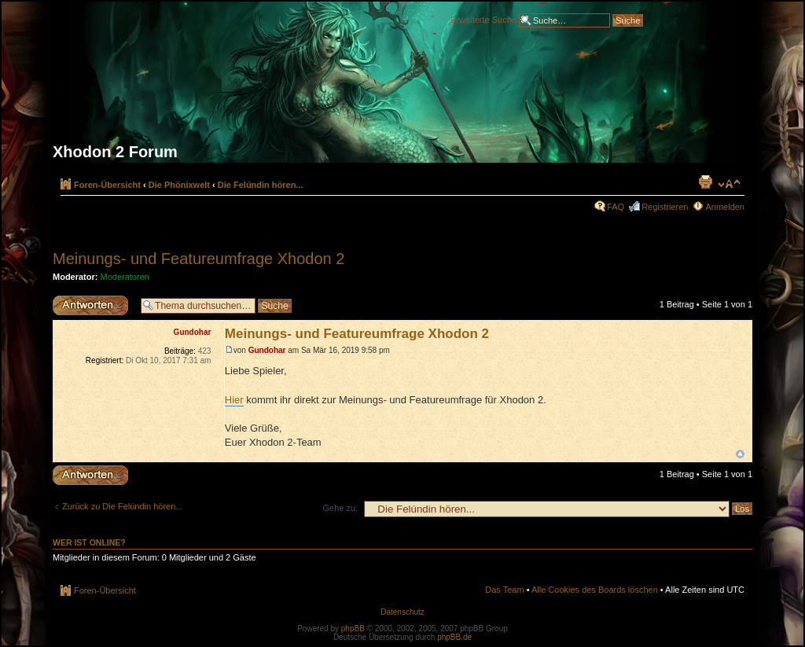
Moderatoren (125, 276)
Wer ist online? (89, 542)
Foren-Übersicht (107, 184)
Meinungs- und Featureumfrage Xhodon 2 (198, 258)
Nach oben (740, 454)
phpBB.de (454, 637)
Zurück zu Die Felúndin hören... (122, 506)
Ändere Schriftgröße (729, 184)
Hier (234, 400)
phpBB (353, 628)
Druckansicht (705, 182)
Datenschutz (402, 612)
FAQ (615, 206)
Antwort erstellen (93, 305)
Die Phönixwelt (179, 184)
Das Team (504, 589)
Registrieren (664, 206)
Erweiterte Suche (483, 19)
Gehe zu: (340, 508)
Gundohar (267, 350)
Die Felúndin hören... (260, 184)
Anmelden (724, 206)
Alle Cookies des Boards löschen (594, 589)
